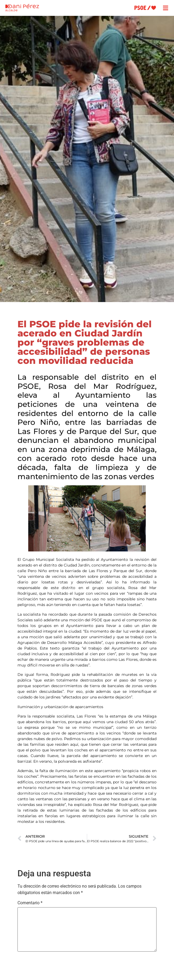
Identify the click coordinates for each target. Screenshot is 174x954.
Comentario (29, 903)
